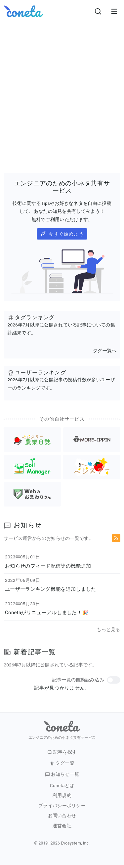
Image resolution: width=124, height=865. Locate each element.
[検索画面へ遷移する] (98, 11)
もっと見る (108, 629)
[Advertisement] (62, 88)
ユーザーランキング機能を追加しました (50, 589)
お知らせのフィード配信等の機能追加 (48, 566)
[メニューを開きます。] (114, 11)
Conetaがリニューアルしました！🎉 (46, 613)
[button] (113, 680)
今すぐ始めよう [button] (62, 234)
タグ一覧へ (105, 350)
